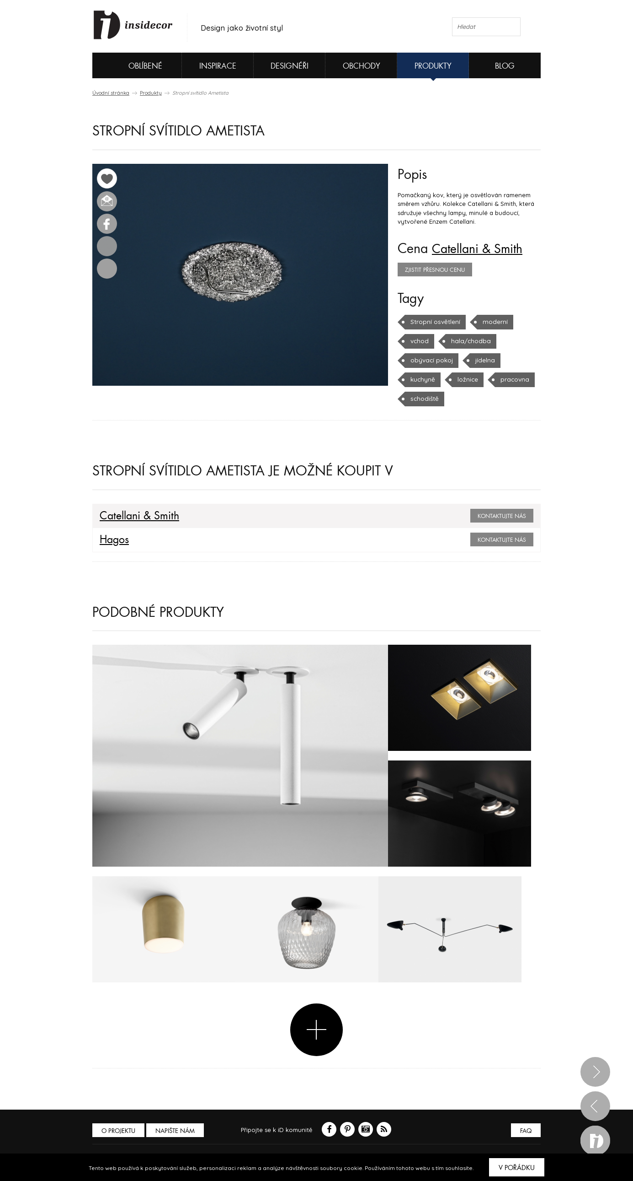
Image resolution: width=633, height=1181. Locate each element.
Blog (505, 66)
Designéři (290, 66)
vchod (419, 341)
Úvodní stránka (110, 93)
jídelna (483, 360)
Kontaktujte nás (502, 516)
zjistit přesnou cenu (435, 270)
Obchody (361, 66)
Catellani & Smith (480, 249)
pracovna (513, 379)
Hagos (114, 540)
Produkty (433, 66)
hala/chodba (468, 341)
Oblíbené (130, 65)
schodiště (423, 398)
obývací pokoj (431, 360)
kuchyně (422, 379)
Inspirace (217, 66)
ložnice (467, 379)
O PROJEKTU (119, 1131)
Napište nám (176, 1131)
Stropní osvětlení (434, 321)
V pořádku (517, 1168)
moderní (493, 321)
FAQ (525, 1131)
